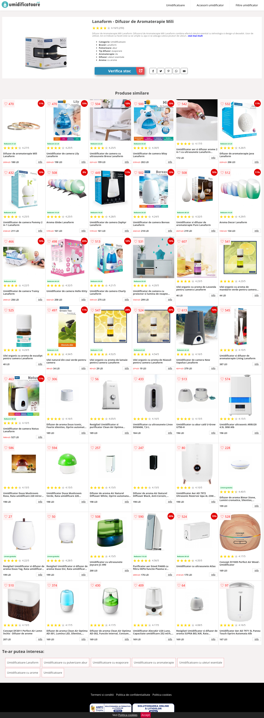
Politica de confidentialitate (133, 695)
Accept (145, 715)
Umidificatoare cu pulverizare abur (65, 662)
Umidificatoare (175, 5)
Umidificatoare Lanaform (23, 662)
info (40, 161)
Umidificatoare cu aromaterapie (154, 662)
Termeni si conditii (102, 695)
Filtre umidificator (247, 5)
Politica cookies (162, 695)
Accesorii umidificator (210, 5)
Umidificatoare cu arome (22, 673)
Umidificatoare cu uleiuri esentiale (200, 662)
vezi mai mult (195, 35)
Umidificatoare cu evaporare (110, 662)
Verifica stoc (126, 71)
